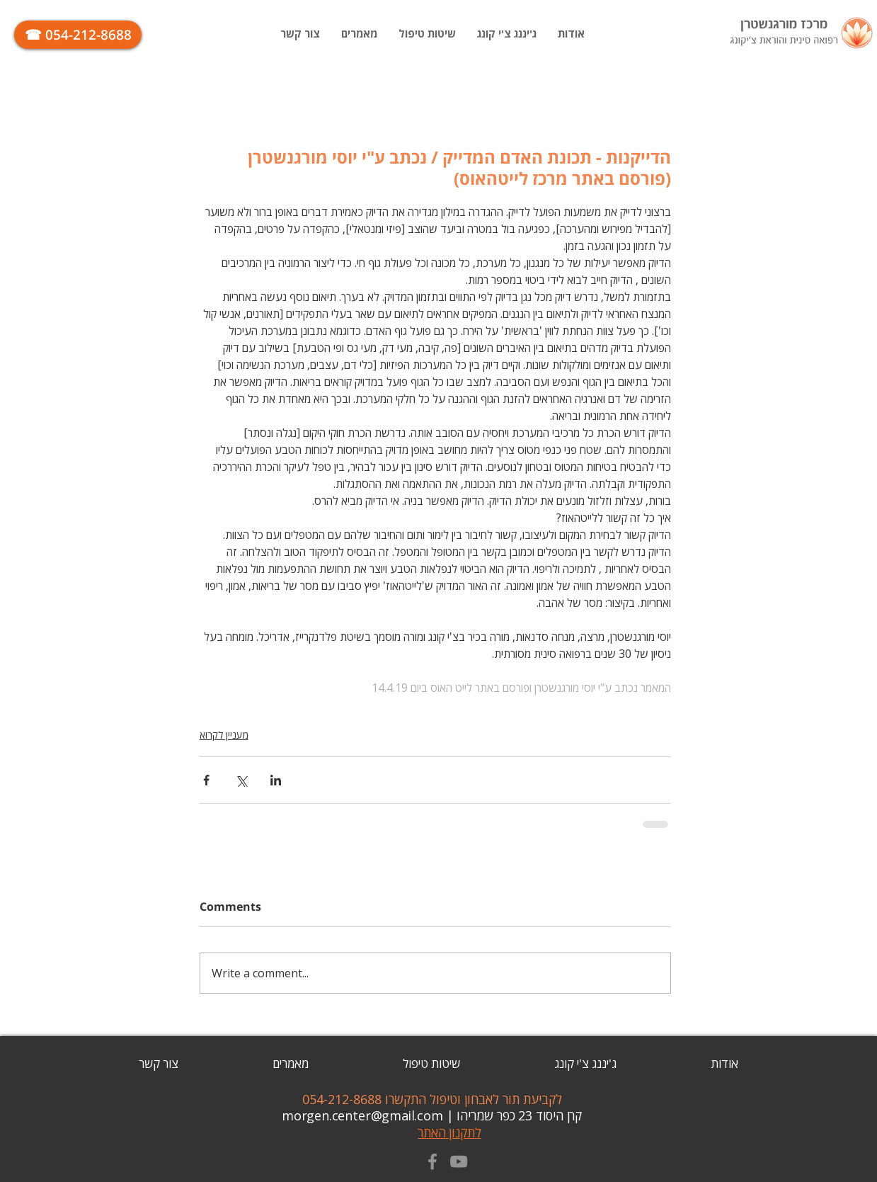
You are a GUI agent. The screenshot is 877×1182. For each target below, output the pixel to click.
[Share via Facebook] (206, 780)
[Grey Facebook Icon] (432, 1161)
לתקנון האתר (449, 1132)
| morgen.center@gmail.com (369, 1115)
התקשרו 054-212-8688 (366, 1099)
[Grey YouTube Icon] (458, 1161)
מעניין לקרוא (224, 734)
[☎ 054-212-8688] (78, 35)
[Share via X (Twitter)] (241, 780)
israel (400, 1132)
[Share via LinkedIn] (275, 780)
